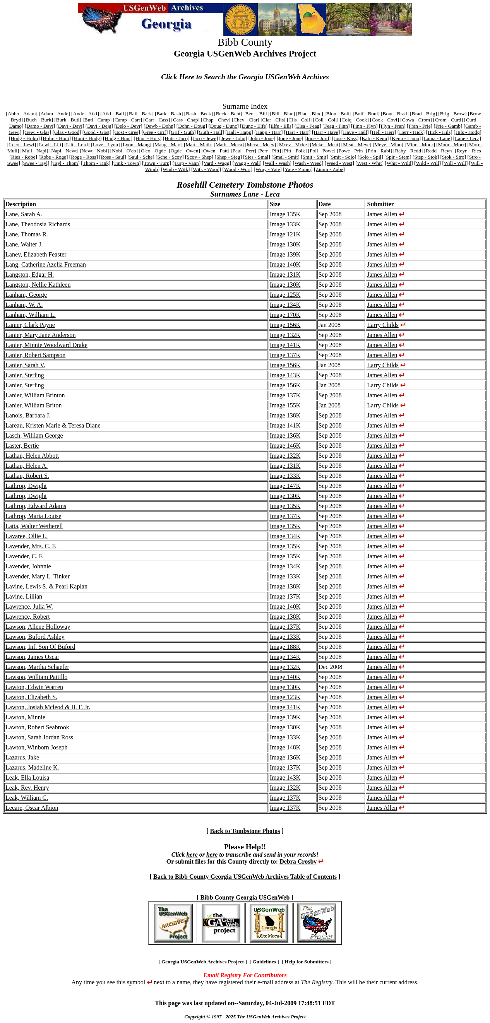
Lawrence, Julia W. (29, 606)
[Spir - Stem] (397, 157)
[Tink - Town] (126, 163)
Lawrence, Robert (27, 616)
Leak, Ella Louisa (27, 777)
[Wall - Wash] (277, 163)
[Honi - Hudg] (86, 138)
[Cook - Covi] (384, 120)
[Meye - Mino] (388, 144)
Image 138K (285, 415)
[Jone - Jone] (290, 138)
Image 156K (285, 325)
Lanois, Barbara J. (27, 415)
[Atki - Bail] (113, 113)
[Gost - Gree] (126, 132)
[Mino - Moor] (419, 144)
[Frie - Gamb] (447, 126)
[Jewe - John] (233, 138)
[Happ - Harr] (268, 132)
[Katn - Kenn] (374, 138)
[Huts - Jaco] (176, 138)
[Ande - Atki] (85, 113)
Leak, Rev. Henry (27, 787)
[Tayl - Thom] (65, 163)
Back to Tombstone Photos (245, 831)
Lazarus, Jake (22, 757)
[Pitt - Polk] (294, 151)
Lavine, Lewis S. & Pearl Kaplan (46, 586)
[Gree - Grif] (154, 132)
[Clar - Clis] (272, 120)
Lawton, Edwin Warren (34, 687)
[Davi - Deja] (99, 126)
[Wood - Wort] (238, 169)
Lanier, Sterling (24, 375)
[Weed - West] (339, 163)
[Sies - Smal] (256, 157)
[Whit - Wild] (399, 163)
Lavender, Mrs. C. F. (31, 546)
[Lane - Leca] (467, 138)
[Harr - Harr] (297, 132)
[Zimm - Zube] (329, 169)
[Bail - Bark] (140, 113)
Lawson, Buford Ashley (34, 636)
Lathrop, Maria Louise (33, 516)
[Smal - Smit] (285, 157)
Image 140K (285, 264)
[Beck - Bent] (228, 113)
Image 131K (285, 274)
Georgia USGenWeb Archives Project (202, 962)
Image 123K (285, 697)
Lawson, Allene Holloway (37, 626)
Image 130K (285, 244)
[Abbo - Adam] (21, 113)
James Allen (382, 214)
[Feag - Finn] (336, 126)
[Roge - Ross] (83, 157)
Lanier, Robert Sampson (35, 355)
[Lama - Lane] (437, 138)
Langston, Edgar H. (29, 274)
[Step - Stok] (426, 157)
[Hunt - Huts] (148, 138)
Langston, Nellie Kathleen (37, 284)
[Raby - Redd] (408, 151)
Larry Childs (382, 325)
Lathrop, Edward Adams (35, 506)
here (191, 854)
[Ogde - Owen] (184, 151)
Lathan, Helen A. (26, 465)
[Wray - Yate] (268, 169)
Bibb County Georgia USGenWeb (245, 897)
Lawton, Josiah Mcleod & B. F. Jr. (47, 707)
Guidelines (264, 962)
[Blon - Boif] (337, 113)
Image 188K (285, 646)
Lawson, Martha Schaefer (37, 667)
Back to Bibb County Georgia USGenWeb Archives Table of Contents (245, 876)
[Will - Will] (455, 163)
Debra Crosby (298, 861)
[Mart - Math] (198, 144)
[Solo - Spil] (370, 157)
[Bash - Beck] (198, 113)
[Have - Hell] (355, 132)
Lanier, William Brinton (35, 395)
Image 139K (285, 254)
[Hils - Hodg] (467, 132)
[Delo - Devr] (128, 126)
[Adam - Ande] (54, 113)
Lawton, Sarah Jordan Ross (39, 737)
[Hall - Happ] (239, 132)
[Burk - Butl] (67, 120)
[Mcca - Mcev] (260, 144)
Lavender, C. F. (24, 556)
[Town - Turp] (156, 163)
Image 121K (285, 234)
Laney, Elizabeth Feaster (36, 254)
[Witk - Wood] (206, 169)
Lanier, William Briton (33, 405)
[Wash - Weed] (308, 163)
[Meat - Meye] (356, 144)
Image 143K (285, 375)
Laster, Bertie (22, 445)
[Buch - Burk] (38, 120)
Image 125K (285, 294)
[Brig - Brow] (452, 113)
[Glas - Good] (66, 132)
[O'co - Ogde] (153, 151)
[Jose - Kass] (345, 138)
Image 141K (285, 345)
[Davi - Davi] (70, 126)
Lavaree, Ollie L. (26, 536)
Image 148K (285, 747)
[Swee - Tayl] (35, 163)
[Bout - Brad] (395, 113)
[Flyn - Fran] (392, 126)
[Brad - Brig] (423, 113)
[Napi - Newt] (64, 151)
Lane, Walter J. (24, 244)
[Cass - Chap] (185, 120)
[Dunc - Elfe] (253, 126)
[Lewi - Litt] (50, 144)
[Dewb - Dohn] (159, 126)
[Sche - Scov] (170, 157)
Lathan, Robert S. (27, 475)
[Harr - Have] (326, 132)
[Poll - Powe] (322, 151)
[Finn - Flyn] (364, 126)
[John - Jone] (262, 138)
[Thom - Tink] (95, 163)
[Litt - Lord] (76, 144)
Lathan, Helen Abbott (32, 455)
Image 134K (285, 304)
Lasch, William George (34, 435)
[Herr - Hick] (411, 132)
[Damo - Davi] (40, 126)
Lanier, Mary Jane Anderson (40, 335)
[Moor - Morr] (451, 144)
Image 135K (285, 214)
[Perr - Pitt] (269, 151)
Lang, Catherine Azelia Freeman (45, 264)
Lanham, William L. (30, 314)
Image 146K (285, 445)
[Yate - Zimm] (297, 169)
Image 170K (285, 314)
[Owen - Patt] (215, 151)
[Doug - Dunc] (223, 126)
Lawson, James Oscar (32, 656)
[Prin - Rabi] (379, 151)
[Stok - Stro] (453, 157)
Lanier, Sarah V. (25, 365)
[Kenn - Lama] (405, 138)
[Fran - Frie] (419, 126)
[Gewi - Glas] (37, 132)
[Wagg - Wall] (246, 163)
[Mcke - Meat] (325, 144)
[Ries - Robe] (23, 157)
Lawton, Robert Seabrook (37, 727)
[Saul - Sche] (140, 157)
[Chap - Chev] (215, 120)
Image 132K (285, 335)
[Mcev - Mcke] (293, 144)
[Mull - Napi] (34, 151)
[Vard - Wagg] (216, 163)
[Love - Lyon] (105, 144)
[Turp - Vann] (187, 163)
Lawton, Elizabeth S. (31, 697)
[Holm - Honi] (56, 138)
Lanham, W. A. (24, 304)
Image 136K (285, 435)
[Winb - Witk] (175, 169)
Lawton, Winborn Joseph (36, 747)
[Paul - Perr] (243, 151)
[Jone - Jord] (318, 138)
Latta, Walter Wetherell (34, 526)
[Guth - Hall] (210, 132)
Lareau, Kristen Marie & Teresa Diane (53, 425)
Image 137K (285, 355)
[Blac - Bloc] (309, 113)
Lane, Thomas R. (26, 234)
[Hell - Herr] (383, 132)
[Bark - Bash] (169, 113)
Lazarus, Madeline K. (32, 767)
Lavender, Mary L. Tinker (37, 576)
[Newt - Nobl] (94, 151)
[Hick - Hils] (439, 132)
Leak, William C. (26, 797)
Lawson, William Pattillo (36, 677)
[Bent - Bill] (256, 113)
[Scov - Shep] (199, 157)
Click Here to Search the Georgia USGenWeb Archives (245, 77)
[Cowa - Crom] (416, 120)
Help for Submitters (306, 962)
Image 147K (285, 485)
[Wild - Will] (427, 163)
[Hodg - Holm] (24, 138)
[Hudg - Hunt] (117, 138)
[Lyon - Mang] (136, 144)
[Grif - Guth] (182, 132)
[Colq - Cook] (354, 120)
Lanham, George (26, 294)
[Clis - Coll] (299, 120)
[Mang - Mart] (168, 144)
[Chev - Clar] (245, 120)
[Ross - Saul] (112, 157)
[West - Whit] (369, 163)
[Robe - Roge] (53, 157)
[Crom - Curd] (448, 120)
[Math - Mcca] (229, 144)
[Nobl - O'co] (124, 151)
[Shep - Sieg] (228, 157)
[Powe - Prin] (351, 151)
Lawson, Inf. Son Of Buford (40, 646)
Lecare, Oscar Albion (31, 807)
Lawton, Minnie (25, 717)
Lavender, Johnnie (28, 566)
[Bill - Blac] (282, 113)
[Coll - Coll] (326, 120)
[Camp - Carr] (127, 120)
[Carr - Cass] (156, 120)
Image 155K (285, 405)
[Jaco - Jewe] (204, 138)
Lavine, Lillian (23, 596)
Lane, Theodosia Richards (37, 224)
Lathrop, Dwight (26, 485)
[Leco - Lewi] (21, 144)
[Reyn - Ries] (469, 151)
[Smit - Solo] (342, 157)
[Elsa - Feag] (308, 126)
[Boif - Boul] (366, 113)
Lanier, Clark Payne (30, 325)
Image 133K (285, 224)
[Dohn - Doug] (191, 126)
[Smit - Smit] (314, 157)
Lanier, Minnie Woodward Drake (46, 345)
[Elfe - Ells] (281, 126)
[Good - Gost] (96, 132)
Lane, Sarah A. (23, 214)
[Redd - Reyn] (439, 151)
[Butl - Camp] (96, 120)
